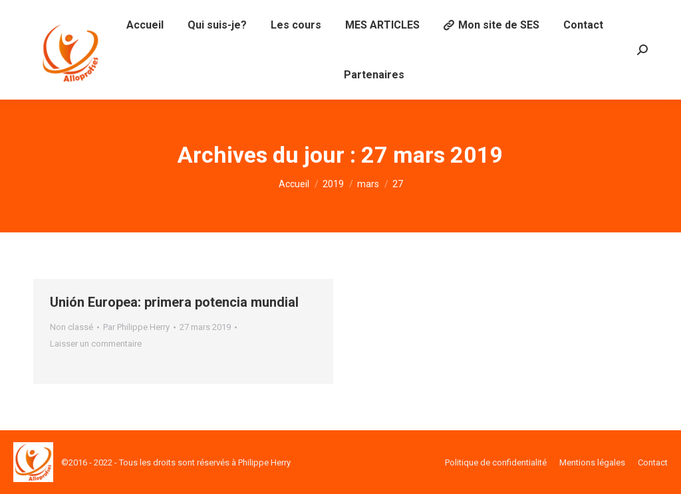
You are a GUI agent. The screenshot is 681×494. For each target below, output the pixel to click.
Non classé (71, 327)
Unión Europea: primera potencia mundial (174, 302)
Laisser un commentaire (96, 344)
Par (136, 327)
